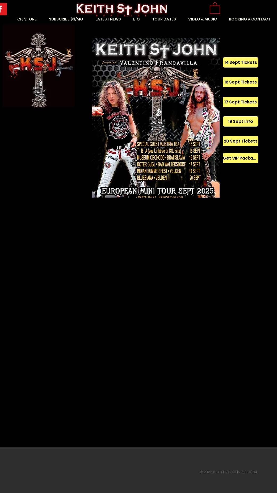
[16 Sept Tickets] (240, 82)
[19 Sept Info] (240, 121)
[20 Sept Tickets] (240, 141)
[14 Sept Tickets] (240, 62)
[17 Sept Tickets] (240, 102)
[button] (215, 8)
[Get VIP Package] (240, 158)
